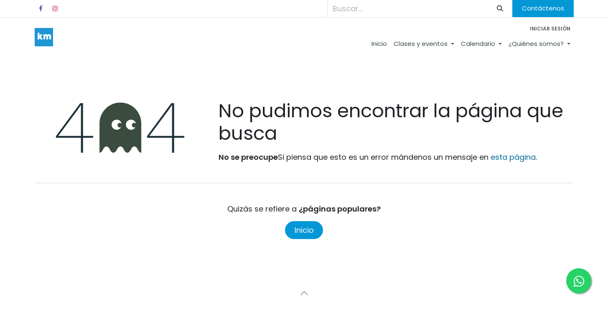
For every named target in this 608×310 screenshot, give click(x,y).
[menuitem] (379, 44)
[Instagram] (55, 9)
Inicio (304, 230)
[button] (304, 293)
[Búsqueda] (499, 8)
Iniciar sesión (550, 28)
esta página (513, 157)
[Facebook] (41, 9)
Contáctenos (543, 8)
